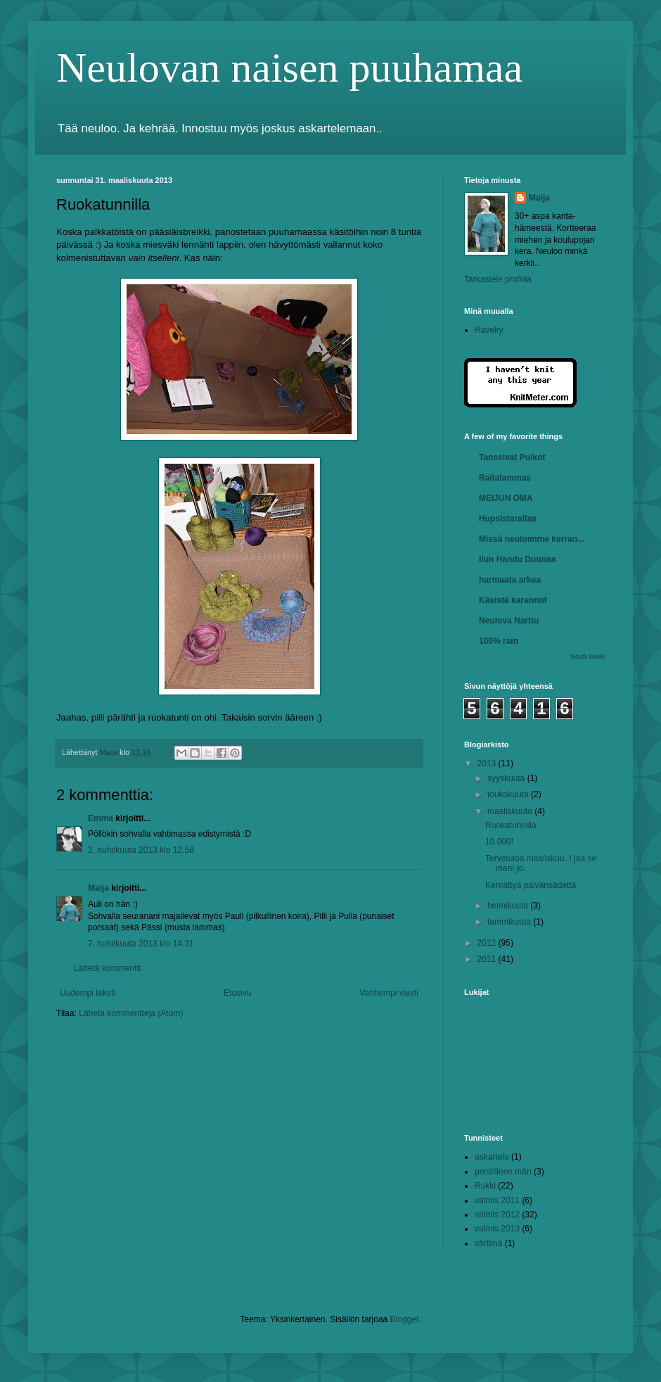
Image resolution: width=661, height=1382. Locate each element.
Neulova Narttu (509, 621)
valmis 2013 (497, 1229)
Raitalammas (505, 478)
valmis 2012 (497, 1214)
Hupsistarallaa (508, 519)
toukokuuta (509, 794)
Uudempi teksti (87, 993)
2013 (488, 763)
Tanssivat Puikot (512, 457)
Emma (100, 818)
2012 (488, 943)
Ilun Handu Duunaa (517, 559)
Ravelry (489, 330)
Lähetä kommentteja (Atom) (131, 1013)
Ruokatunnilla (511, 825)
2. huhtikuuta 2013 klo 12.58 (141, 850)
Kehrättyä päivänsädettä (530, 885)
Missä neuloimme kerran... (531, 539)
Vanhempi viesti (388, 993)
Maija (98, 888)
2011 (488, 959)
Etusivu (237, 993)
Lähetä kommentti (107, 968)
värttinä (488, 1243)
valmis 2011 (497, 1200)
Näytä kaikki (587, 656)
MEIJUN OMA (506, 498)
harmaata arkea (510, 580)
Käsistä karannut (513, 600)
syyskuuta (507, 778)
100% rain (498, 641)
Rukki (485, 1186)
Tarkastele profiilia (498, 279)
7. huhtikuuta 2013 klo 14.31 (141, 944)
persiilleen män (503, 1172)
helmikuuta (508, 906)
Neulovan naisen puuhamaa (289, 67)
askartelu (492, 1157)
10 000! (499, 842)
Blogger (404, 1319)
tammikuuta (510, 922)
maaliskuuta (510, 811)
